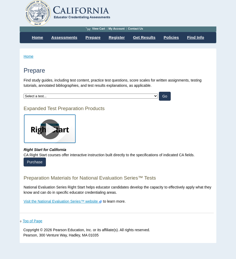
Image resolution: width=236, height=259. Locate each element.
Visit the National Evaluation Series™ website (63, 201)
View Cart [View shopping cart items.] (95, 28)
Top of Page (32, 221)
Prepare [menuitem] (92, 37)
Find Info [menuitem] (195, 37)
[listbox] (91, 96)
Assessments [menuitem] (64, 37)
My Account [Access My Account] (117, 28)
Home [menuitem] (37, 37)
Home (28, 56)
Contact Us (135, 28)
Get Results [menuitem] (144, 37)
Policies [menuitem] (171, 37)
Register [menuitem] (117, 37)
